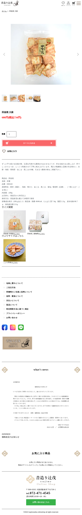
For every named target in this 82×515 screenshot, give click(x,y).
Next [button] (77, 54)
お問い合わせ (11, 318)
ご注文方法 (11, 288)
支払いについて (12, 300)
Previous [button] (4, 54)
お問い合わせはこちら (40, 502)
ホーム (4, 11)
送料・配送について (14, 296)
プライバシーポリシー (15, 313)
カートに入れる (29, 143)
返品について (11, 305)
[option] (41, 54)
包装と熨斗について (14, 283)
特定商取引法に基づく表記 (17, 309)
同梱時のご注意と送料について (19, 292)
